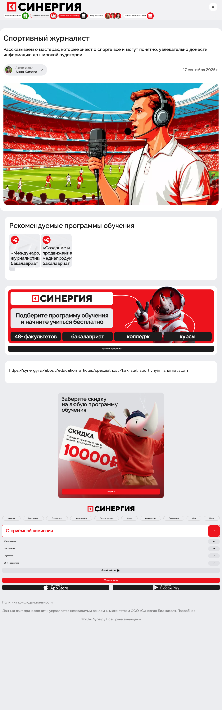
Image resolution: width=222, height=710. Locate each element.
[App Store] (55, 668)
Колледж (14, 549)
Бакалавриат (44, 549)
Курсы (177, 549)
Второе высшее (148, 549)
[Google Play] (166, 668)
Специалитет (77, 549)
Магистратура (111, 549)
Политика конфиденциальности (27, 686)
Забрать (111, 515)
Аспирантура (205, 549)
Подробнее (187, 695)
